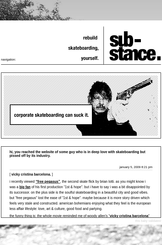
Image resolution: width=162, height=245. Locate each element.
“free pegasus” (48, 181)
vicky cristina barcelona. (31, 174)
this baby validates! (148, 221)
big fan (25, 187)
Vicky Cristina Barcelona (129, 216)
